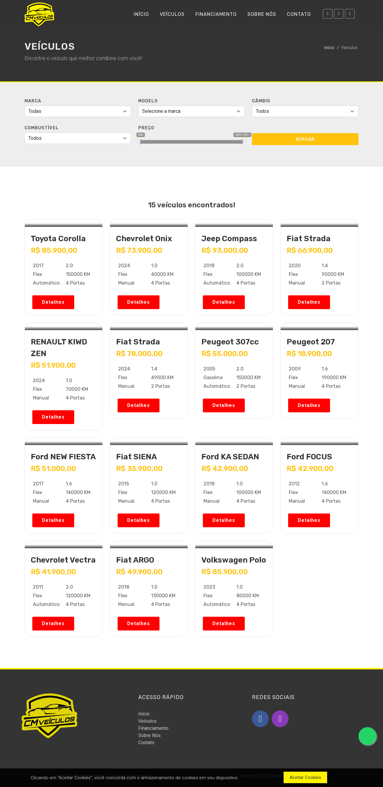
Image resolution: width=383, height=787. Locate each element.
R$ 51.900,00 (53, 365)
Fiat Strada (309, 238)
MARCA (33, 101)
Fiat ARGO (135, 560)
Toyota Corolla (58, 238)
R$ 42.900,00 (224, 468)
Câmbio (261, 101)
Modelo (148, 101)
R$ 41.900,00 (53, 572)
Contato (146, 742)
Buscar (305, 139)
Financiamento (153, 728)
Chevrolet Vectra (63, 560)
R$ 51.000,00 (53, 468)
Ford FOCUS (309, 456)
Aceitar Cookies (305, 777)
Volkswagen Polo (233, 560)
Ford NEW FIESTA (63, 456)
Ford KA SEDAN (230, 456)
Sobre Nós (149, 735)
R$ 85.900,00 (54, 250)
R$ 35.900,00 (139, 468)
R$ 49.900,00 (139, 572)
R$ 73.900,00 (139, 250)
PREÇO (146, 127)
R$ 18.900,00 (309, 354)
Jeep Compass (229, 238)
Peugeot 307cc (230, 342)
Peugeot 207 (311, 342)
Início (329, 47)
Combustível (42, 127)
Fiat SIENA (136, 456)
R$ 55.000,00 (224, 354)
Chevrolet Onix (144, 238)
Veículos (147, 721)
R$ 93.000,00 (224, 250)
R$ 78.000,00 (139, 354)
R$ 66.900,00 (310, 250)
